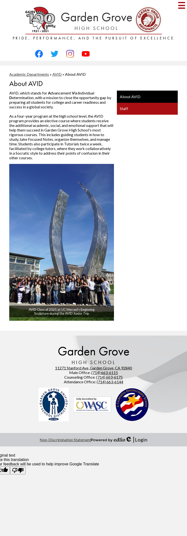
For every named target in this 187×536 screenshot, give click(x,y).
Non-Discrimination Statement (65, 439)
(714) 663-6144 (110, 381)
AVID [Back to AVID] (57, 74)
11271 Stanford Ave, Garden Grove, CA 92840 (93, 368)
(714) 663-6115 (104, 372)
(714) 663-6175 (109, 377)
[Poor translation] (18, 470)
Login (136, 440)
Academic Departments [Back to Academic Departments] (29, 74)
